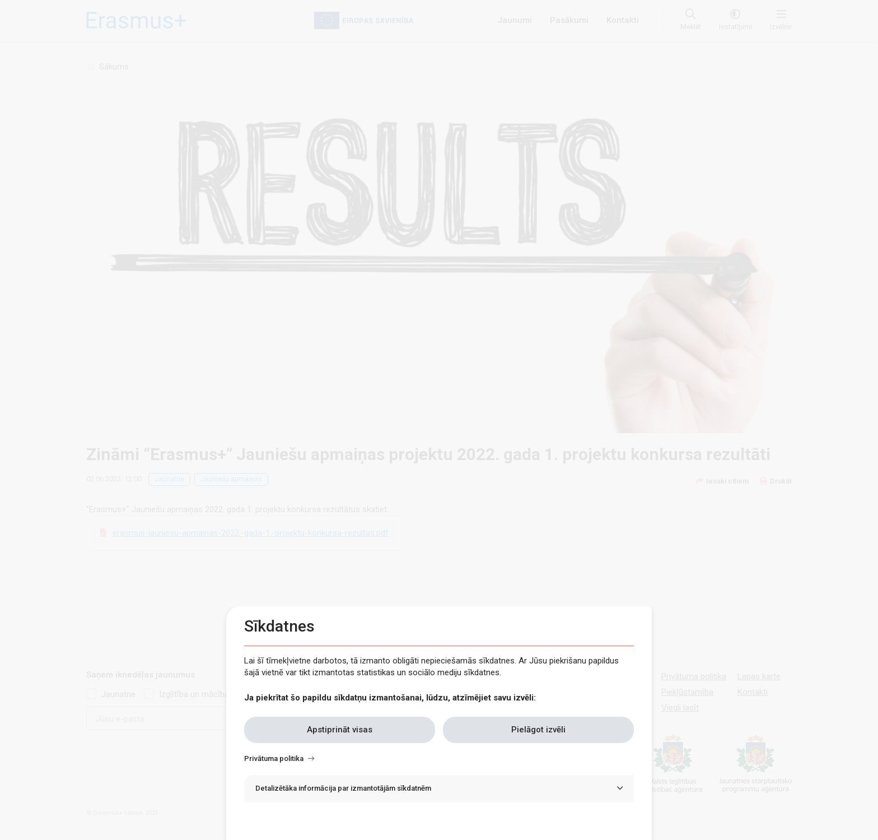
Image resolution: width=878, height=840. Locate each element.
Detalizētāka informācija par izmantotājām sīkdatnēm (343, 788)
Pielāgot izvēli (538, 730)
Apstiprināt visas (339, 730)
